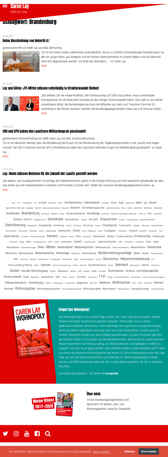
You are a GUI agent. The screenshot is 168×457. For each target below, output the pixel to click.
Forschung (88, 225)
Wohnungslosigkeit (92, 288)
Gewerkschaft (64, 230)
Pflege (76, 259)
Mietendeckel (65, 247)
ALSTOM (42, 202)
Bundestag (93, 213)
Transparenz (92, 277)
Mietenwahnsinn (103, 247)
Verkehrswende (58, 283)
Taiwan (64, 277)
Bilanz (123, 208)
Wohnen (158, 282)
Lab (50, 241)
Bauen (153, 202)
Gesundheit (33, 230)
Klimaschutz (87, 236)
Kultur (28, 241)
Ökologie (33, 259)
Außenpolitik (129, 202)
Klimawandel (99, 235)
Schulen (110, 265)
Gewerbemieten (51, 230)
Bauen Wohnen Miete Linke (15, 208)
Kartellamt (63, 236)
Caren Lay (20, 6)
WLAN (140, 283)
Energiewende (45, 225)
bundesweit (105, 213)
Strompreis (102, 271)
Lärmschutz (66, 241)
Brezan (62, 213)
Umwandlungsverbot (122, 277)
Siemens (145, 264)
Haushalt (133, 230)
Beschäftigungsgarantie (93, 207)
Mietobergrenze (26, 253)
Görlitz (76, 230)
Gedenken (136, 225)
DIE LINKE (93, 219)
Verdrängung (36, 282)
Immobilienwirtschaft (37, 236)
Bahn (139, 202)
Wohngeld (8, 288)
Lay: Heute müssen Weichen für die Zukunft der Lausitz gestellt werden (50, 173)
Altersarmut (52, 202)
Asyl (121, 202)
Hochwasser (153, 230)
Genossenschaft (10, 230)
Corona (17, 219)
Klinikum (111, 235)
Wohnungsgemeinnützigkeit (71, 289)
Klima (78, 235)
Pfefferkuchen (67, 259)
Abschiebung (27, 202)
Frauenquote (109, 225)
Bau (145, 202)
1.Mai (13, 202)
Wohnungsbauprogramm (48, 288)
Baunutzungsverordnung (51, 208)
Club (149, 213)
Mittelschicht (75, 253)
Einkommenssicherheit (147, 219)
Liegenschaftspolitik (107, 241)
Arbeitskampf (92, 202)
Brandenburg (30, 213)
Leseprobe (111, 373)
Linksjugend (139, 241)
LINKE (120, 241)
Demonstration (72, 219)
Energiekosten (32, 225)
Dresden (122, 219)
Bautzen (75, 207)
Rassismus (111, 258)
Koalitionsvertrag (124, 235)
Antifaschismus (73, 202)
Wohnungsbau (25, 288)
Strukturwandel (12, 276)
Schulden (83, 265)
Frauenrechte (125, 225)
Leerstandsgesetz (90, 241)
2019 (19, 202)
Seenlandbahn (135, 265)
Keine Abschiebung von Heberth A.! (26, 40)
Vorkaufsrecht (70, 283)
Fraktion (97, 225)
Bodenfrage (148, 208)
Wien (134, 283)
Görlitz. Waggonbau (89, 230)
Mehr (44, 65)
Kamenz (52, 235)
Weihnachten (121, 282)
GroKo (100, 230)
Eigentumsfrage (131, 219)
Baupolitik (65, 208)
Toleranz (72, 277)
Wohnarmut (148, 283)
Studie (26, 276)
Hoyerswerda (11, 235)
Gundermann (122, 230)
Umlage (110, 277)
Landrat (56, 241)
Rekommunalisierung (135, 258)
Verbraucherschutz (16, 282)
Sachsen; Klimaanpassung (61, 265)
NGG (16, 258)
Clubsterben (158, 213)
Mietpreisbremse (44, 252)
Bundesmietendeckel (75, 213)
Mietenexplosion (84, 247)
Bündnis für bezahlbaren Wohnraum (124, 213)
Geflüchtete (145, 225)
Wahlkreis (104, 282)
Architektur (105, 202)
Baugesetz (29, 208)
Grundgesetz (110, 230)
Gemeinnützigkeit (157, 225)
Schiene (75, 265)
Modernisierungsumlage (115, 252)
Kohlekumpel (158, 235)
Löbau (148, 241)
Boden (130, 208)
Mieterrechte (11, 253)
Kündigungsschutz (39, 241)
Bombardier (13, 213)
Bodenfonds (138, 208)
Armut (114, 202)
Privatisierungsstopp (87, 259)
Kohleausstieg (142, 235)
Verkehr (48, 283)
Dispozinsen (108, 219)
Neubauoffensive (157, 253)
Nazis (137, 252)
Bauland (38, 208)
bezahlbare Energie (112, 208)
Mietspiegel (62, 252)
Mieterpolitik (154, 247)
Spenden (73, 271)
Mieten (51, 247)
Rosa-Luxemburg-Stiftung (20, 264)
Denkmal (84, 219)
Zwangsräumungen (140, 288)
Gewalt (41, 230)
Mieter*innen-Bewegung (120, 247)
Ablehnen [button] (129, 451)
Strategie (86, 271)
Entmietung (58, 225)
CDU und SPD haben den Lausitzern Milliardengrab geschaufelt (44, 130)
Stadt (80, 271)
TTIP (102, 276)
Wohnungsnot (109, 288)
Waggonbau (82, 282)
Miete (41, 247)
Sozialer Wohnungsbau (34, 270)
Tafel (57, 276)
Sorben (15, 270)
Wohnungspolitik (123, 289)
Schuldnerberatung (97, 264)
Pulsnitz (98, 259)
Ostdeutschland (43, 259)
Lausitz (78, 241)
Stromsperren (116, 270)
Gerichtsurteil (22, 230)
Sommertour (155, 265)
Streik (94, 270)
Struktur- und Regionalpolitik (142, 270)
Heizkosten (143, 230)
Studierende (35, 277)
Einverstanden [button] (148, 451)
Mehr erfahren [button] (101, 451)
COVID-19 (27, 219)
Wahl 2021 (93, 283)
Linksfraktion (128, 241)
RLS (152, 259)
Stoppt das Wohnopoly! (74, 309)
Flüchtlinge (77, 225)
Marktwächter (13, 247)
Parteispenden (55, 259)
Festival (68, 225)
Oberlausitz (24, 259)
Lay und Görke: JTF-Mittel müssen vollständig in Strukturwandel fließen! (51, 87)
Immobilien (24, 236)
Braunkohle (45, 213)
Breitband (54, 213)
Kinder (71, 236)
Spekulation (62, 270)
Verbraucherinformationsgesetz (153, 277)
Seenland (121, 264)
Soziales (53, 271)
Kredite (21, 241)
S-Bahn (36, 265)
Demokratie (55, 219)
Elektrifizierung (15, 225)
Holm (161, 230)
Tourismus (81, 276)
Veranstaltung (136, 277)
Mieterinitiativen (138, 247)
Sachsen (46, 264)
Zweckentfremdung (157, 289)
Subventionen (47, 276)
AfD (35, 202)
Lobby (156, 241)
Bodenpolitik (158, 208)
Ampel (60, 202)
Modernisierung (89, 253)
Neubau (145, 253)
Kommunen (13, 241)
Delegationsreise (40, 219)
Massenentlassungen (28, 247)
